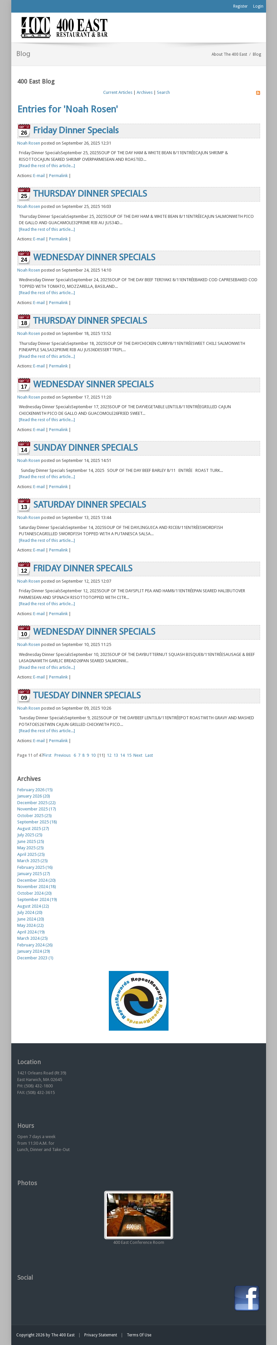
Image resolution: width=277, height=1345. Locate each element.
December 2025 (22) (36, 802)
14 (122, 755)
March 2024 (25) (32, 938)
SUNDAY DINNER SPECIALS (85, 448)
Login (258, 6)
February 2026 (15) (35, 789)
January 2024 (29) (33, 951)
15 (129, 755)
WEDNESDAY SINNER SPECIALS (93, 385)
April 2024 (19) (31, 931)
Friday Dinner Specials (76, 131)
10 (93, 755)
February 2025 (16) (35, 867)
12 (109, 755)
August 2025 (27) (33, 828)
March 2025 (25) (32, 860)
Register (240, 6)
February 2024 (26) (35, 944)
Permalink (58, 175)
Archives (145, 92)
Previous (62, 755)
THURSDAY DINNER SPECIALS (90, 194)
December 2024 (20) (36, 880)
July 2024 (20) (29, 912)
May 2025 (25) (30, 847)
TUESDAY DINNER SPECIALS (87, 696)
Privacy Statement (100, 1335)
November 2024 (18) (36, 886)
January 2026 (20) (33, 796)
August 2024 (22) (33, 906)
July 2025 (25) (29, 834)
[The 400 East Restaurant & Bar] (64, 27)
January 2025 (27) (33, 873)
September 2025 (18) (37, 821)
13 (115, 755)
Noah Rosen (28, 143)
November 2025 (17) (36, 808)
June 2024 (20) (30, 919)
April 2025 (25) (31, 854)
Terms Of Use (139, 1335)
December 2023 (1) (35, 957)
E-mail (39, 175)
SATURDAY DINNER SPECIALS (89, 505)
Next (137, 755)
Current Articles (117, 92)
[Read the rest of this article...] (47, 165)
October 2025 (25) (34, 815)
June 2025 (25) (30, 841)
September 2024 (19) (37, 899)
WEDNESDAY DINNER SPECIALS (94, 258)
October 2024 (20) (34, 893)
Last (149, 755)
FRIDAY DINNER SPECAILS (82, 569)
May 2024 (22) (30, 925)
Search (163, 92)
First (47, 755)
